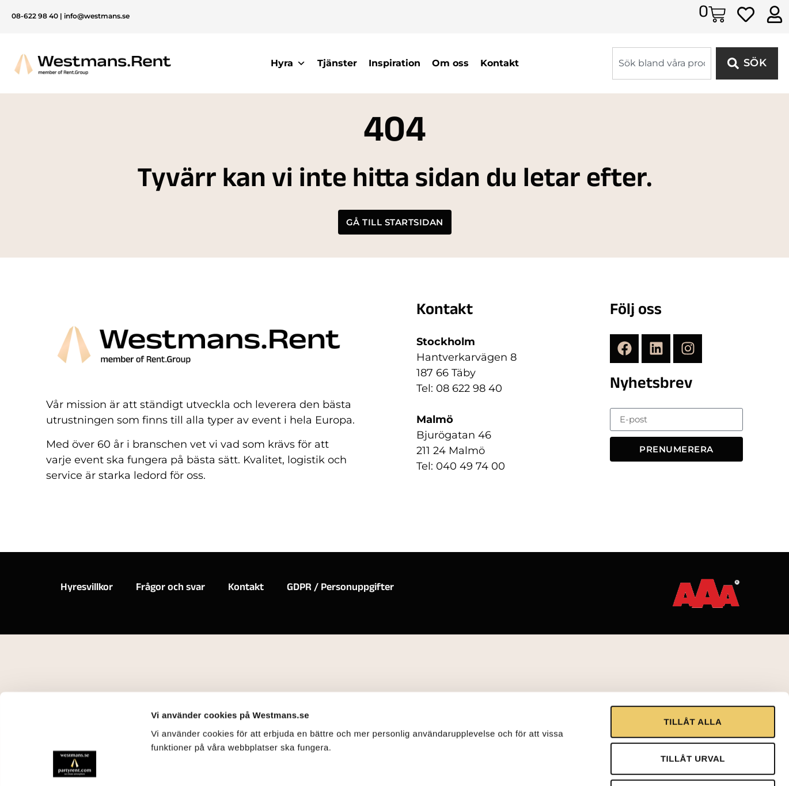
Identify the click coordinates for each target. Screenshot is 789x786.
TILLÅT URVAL (693, 647)
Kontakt (499, 63)
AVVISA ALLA (692, 684)
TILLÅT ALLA (693, 610)
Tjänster (337, 63)
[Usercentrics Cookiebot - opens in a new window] (74, 728)
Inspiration (394, 63)
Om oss (450, 63)
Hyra (288, 63)
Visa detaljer (625, 728)
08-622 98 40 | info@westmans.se (71, 16)
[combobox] (661, 63)
